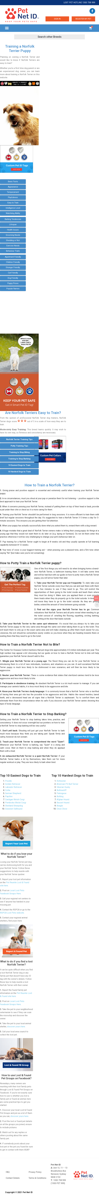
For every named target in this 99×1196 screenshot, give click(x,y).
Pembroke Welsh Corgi (15, 802)
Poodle (8, 781)
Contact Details (13, 1178)
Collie (7, 790)
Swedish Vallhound (13, 809)
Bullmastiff (62, 790)
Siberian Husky (63, 787)
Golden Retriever (12, 784)
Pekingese (61, 793)
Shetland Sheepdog (14, 805)
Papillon (9, 796)
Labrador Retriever (13, 787)
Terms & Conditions (37, 1178)
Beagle (60, 805)
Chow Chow (62, 809)
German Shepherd (13, 793)
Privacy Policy (35, 1172)
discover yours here (16, 1026)
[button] (7, 28)
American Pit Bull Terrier (67, 784)
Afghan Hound (63, 799)
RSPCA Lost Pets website (12, 913)
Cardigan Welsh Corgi (14, 799)
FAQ (8, 1172)
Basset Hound (63, 802)
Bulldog (60, 796)
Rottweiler (61, 781)
